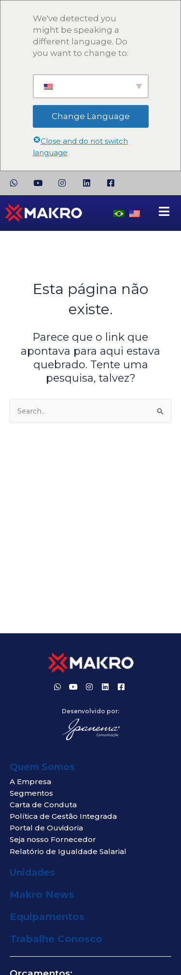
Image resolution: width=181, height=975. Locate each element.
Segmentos (31, 793)
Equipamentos (47, 916)
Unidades (32, 872)
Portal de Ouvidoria (46, 827)
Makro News (42, 894)
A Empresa (30, 781)
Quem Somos (42, 767)
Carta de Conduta (43, 804)
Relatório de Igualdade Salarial (68, 851)
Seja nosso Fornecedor (53, 839)
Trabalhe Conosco (56, 939)
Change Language (91, 116)
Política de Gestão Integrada (63, 816)
